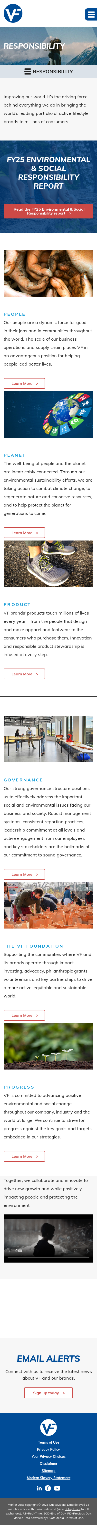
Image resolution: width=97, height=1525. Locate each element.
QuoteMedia (57, 1504)
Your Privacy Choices (49, 1456)
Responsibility (48, 71)
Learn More (21, 383)
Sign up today (46, 1392)
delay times (72, 1509)
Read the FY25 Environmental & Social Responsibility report (49, 211)
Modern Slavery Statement (48, 1478)
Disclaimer (48, 1463)
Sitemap (49, 1470)
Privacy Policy (48, 1449)
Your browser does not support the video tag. (48, 1238)
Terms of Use (48, 1442)
